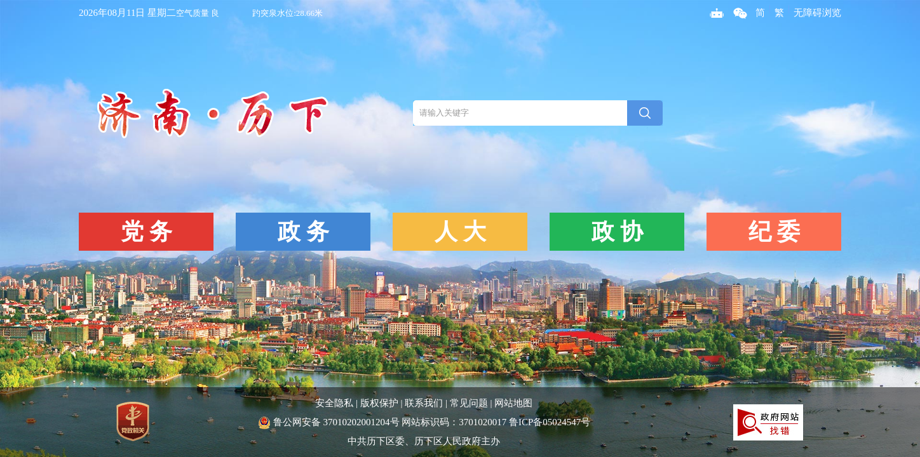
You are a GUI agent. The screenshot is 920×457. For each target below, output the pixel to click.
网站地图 (513, 403)
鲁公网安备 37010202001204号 (329, 422)
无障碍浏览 (817, 13)
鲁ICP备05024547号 (549, 422)
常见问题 (469, 403)
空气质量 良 (197, 13)
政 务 (303, 231)
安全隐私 (334, 403)
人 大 (460, 231)
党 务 (146, 231)
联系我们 (424, 403)
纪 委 (774, 231)
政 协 (617, 231)
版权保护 (379, 403)
